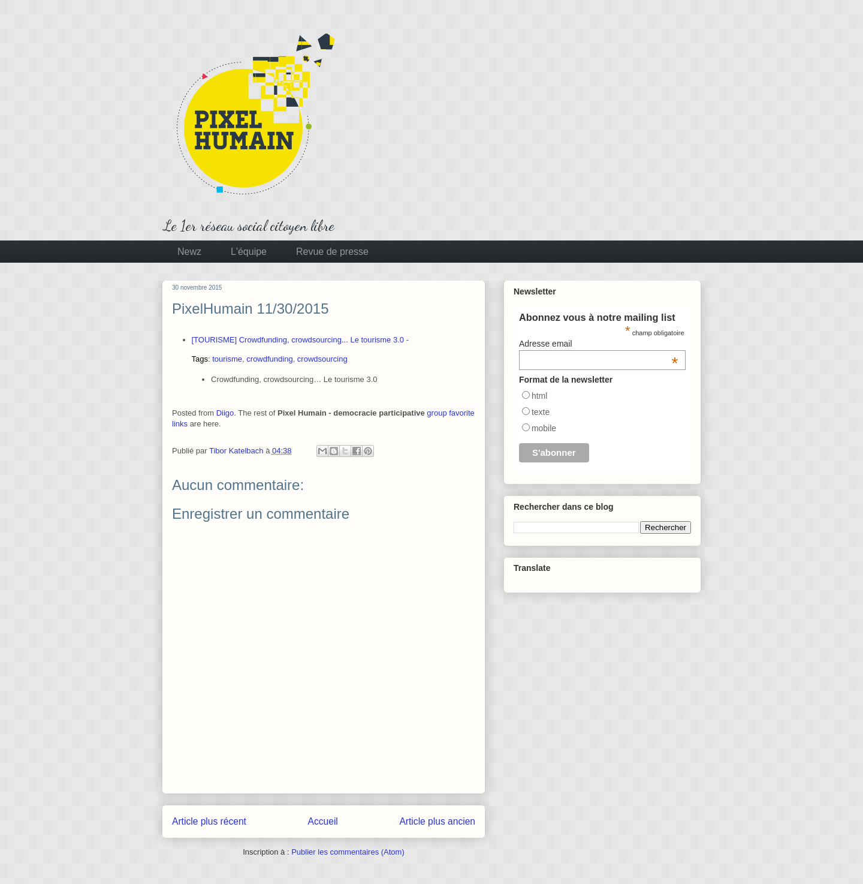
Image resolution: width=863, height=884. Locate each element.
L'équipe (249, 251)
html (539, 396)
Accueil (323, 821)
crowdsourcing (322, 358)
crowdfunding (269, 358)
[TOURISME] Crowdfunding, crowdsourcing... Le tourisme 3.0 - (300, 339)
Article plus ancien (437, 821)
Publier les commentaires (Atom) (348, 851)
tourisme (227, 358)
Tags (200, 358)
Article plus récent (209, 821)
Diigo (225, 412)
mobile (544, 428)
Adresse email (598, 343)
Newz (189, 251)
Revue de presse (332, 251)
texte (541, 412)
